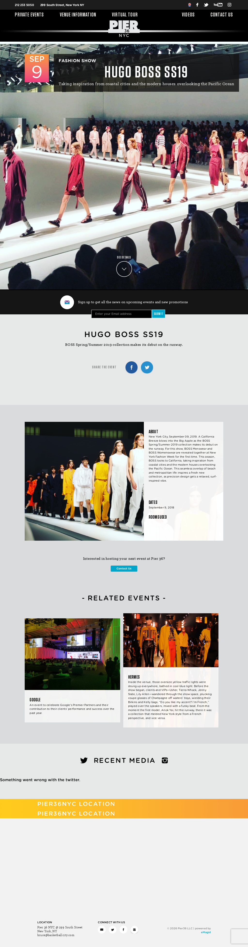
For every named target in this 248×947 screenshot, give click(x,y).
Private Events (29, 15)
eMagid (206, 932)
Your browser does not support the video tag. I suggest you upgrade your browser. (124, 165)
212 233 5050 (24, 5)
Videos (188, 15)
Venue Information (78, 15)
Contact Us (221, 15)
